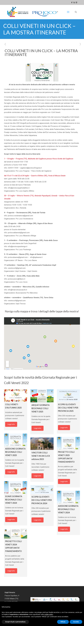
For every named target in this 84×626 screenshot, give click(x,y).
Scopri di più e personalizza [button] (15, 622)
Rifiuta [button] (63, 622)
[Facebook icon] (72, 2)
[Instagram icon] (76, 2)
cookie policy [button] (48, 614)
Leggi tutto (11, 424)
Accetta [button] (76, 622)
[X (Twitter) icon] (74, 2)
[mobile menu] (68, 12)
